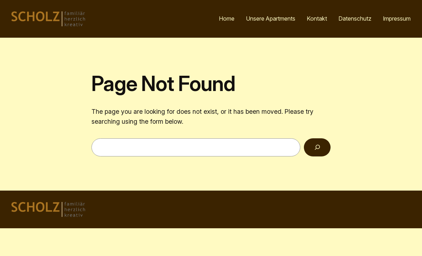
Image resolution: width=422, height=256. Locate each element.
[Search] (317, 147)
